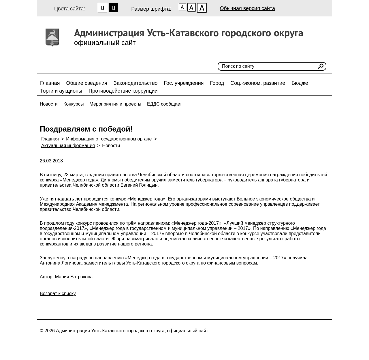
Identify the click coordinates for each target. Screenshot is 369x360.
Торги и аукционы (61, 91)
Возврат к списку (58, 293)
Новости (49, 104)
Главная (50, 83)
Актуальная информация (68, 145)
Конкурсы (73, 104)
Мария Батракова (74, 276)
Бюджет (300, 83)
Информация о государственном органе (109, 138)
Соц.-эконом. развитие (257, 83)
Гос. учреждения (184, 83)
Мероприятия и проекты (115, 104)
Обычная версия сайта (247, 8)
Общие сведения (86, 83)
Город (217, 83)
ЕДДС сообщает (164, 104)
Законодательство (136, 83)
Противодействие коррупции (123, 91)
